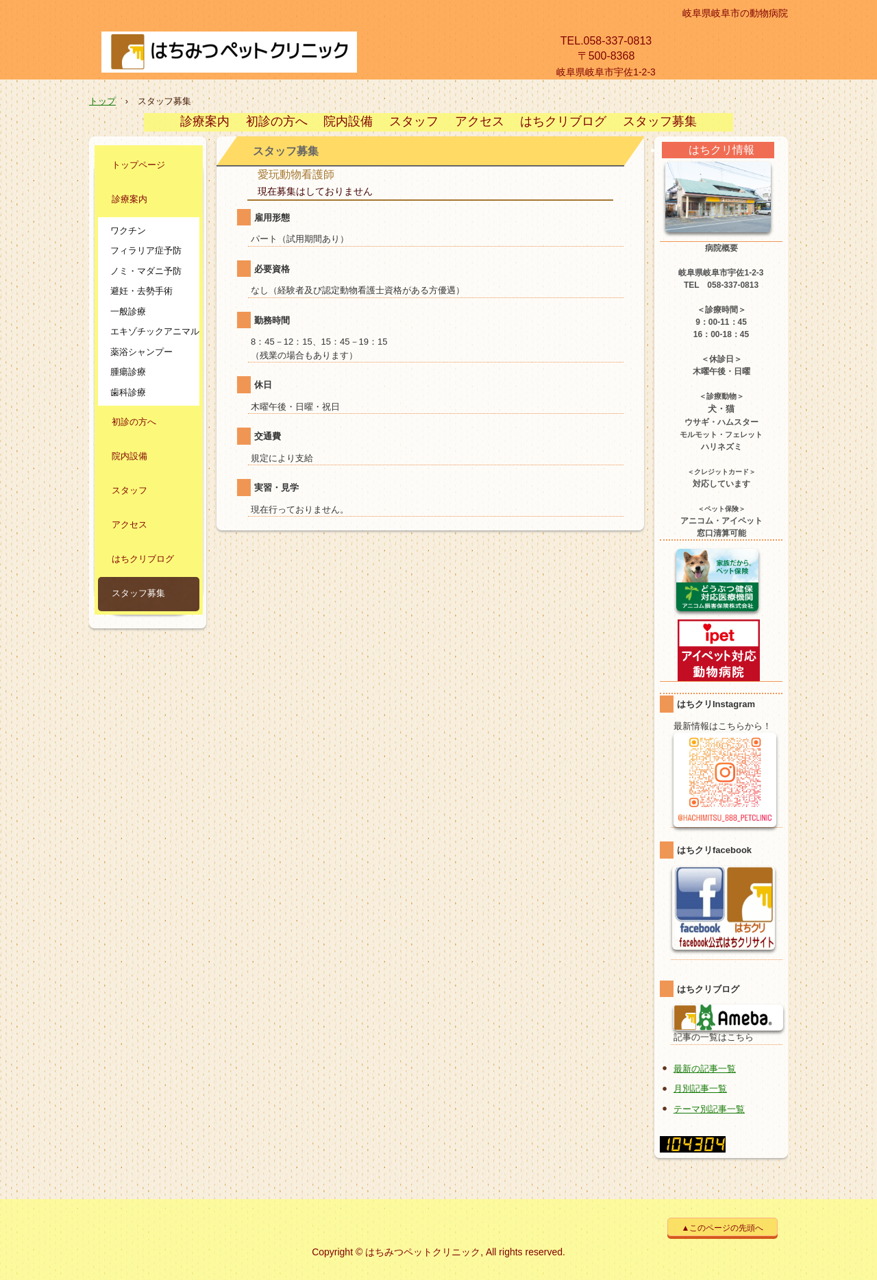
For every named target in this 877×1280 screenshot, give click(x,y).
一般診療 (128, 311)
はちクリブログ (563, 122)
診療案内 (205, 122)
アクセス (479, 122)
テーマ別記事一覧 (709, 1109)
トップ (102, 101)
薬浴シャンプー (141, 352)
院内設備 (348, 122)
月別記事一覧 (700, 1088)
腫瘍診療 (128, 372)
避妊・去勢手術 (141, 291)
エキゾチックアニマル (153, 331)
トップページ (138, 166)
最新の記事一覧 (705, 1068)
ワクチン (128, 230)
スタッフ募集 (660, 122)
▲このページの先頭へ (723, 1228)
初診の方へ (277, 122)
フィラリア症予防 (146, 250)
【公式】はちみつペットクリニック (253, 55)
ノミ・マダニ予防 (146, 271)
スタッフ (413, 122)
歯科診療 (128, 392)
